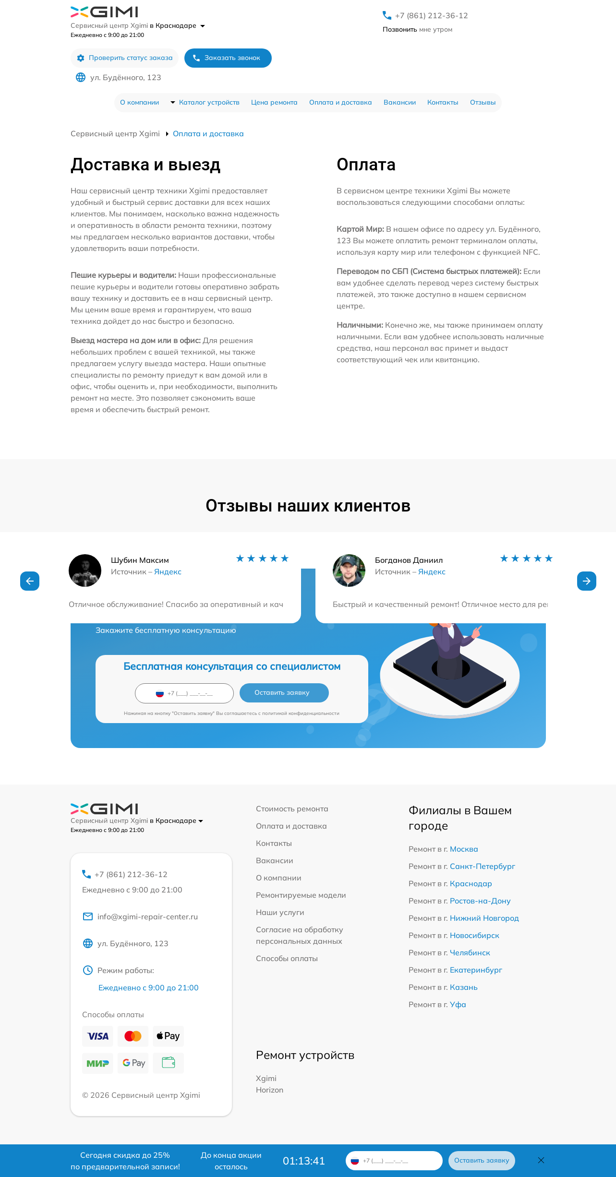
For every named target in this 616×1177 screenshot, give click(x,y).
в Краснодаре (177, 25)
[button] (29, 581)
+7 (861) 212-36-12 (431, 15)
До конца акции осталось (231, 1160)
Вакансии (400, 102)
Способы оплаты (287, 958)
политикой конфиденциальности (300, 713)
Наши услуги (280, 912)
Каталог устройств (209, 102)
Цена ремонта (274, 102)
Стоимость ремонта (292, 808)
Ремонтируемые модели (301, 895)
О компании (139, 102)
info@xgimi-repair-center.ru (140, 916)
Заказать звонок (226, 57)
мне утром (417, 29)
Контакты (443, 102)
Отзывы (483, 102)
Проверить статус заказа (124, 57)
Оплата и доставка (340, 102)
